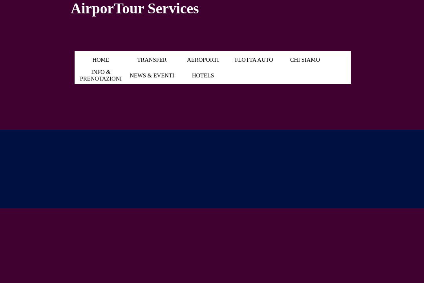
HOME (100, 60)
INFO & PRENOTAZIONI (101, 75)
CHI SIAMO (305, 60)
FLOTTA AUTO (254, 60)
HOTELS (203, 75)
